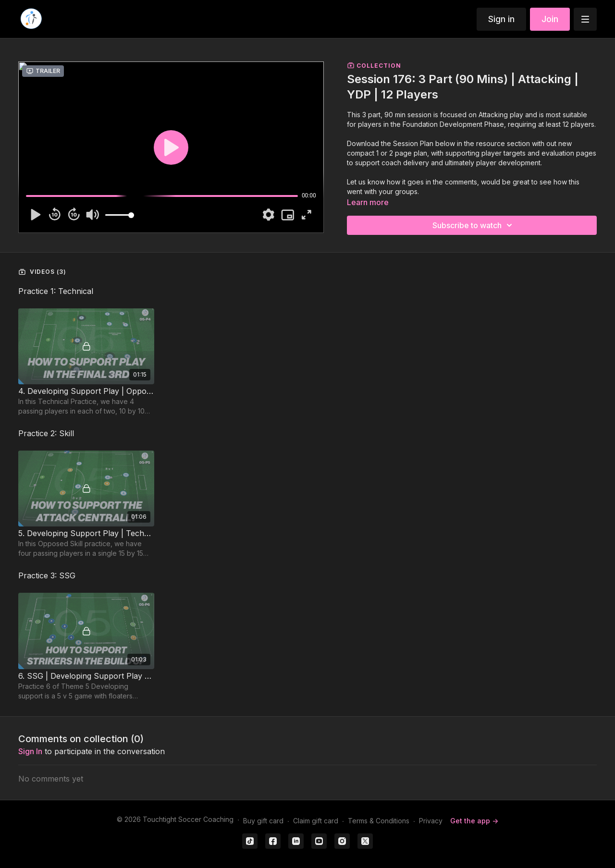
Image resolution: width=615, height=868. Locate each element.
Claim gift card (315, 821)
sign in (30, 751)
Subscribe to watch (473, 225)
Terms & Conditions (378, 821)
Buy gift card (263, 821)
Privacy (431, 821)
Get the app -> (474, 821)
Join (549, 19)
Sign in (501, 19)
